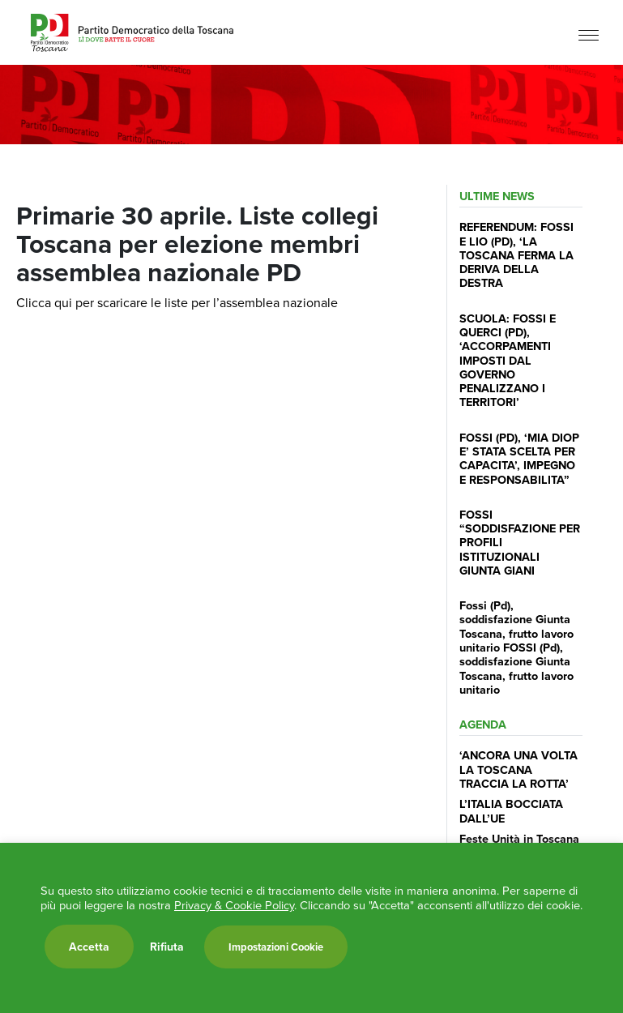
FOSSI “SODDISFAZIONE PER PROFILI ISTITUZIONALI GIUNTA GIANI (519, 542)
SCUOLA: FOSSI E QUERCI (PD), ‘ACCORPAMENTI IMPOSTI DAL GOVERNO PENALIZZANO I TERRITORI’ (507, 360)
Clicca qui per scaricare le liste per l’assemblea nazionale (177, 302)
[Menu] (588, 34)
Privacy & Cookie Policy (234, 905)
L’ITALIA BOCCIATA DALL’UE (511, 810)
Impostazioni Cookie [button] (275, 947)
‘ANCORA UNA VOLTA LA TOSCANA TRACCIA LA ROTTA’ (518, 769)
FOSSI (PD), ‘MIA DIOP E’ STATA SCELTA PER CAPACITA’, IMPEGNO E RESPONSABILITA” (519, 458)
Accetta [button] (89, 946)
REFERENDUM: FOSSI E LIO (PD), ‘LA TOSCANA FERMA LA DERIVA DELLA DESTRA (516, 254)
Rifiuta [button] (167, 946)
